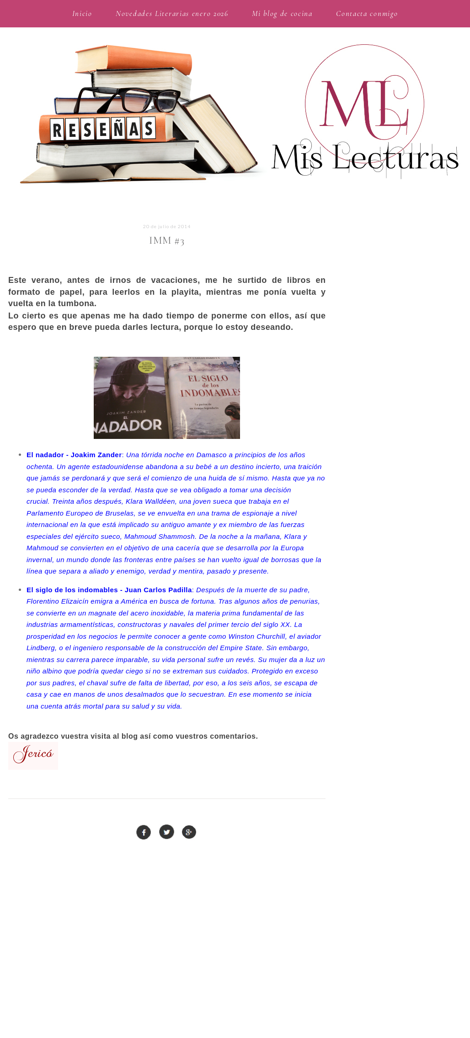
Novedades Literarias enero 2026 (172, 13)
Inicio (82, 13)
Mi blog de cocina (282, 13)
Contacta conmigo (367, 13)
